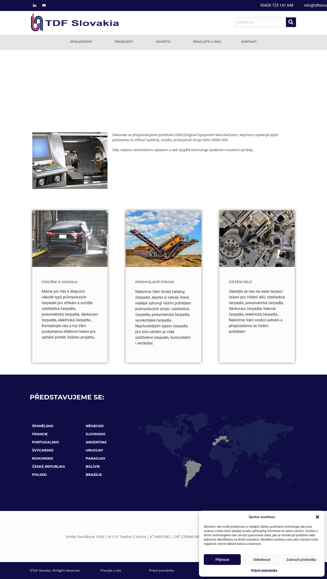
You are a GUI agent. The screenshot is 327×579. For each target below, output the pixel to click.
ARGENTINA (96, 442)
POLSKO (39, 475)
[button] (317, 517)
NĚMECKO (95, 426)
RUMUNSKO (42, 458)
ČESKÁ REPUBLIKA (48, 466)
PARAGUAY (95, 458)
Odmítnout (261, 560)
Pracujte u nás (207, 41)
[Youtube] (44, 5)
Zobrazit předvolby (301, 560)
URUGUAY (94, 450)
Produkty (125, 41)
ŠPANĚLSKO (43, 426)
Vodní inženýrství (191, 159)
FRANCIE (40, 434)
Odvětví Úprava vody (151, 159)
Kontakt (249, 41)
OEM (174, 89)
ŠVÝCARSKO (43, 450)
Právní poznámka (264, 570)
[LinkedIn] (34, 5)
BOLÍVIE (93, 466)
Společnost (82, 41)
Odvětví (164, 41)
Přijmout (222, 560)
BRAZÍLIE (94, 475)
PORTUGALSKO (45, 442)
